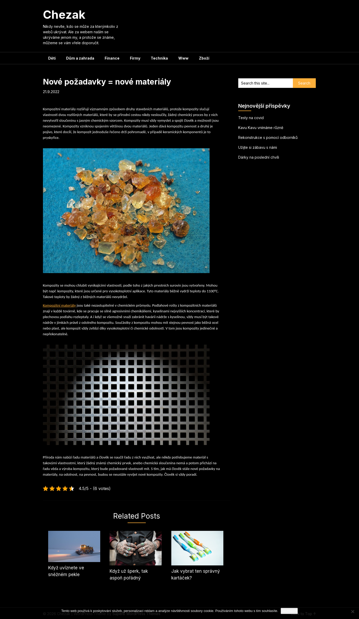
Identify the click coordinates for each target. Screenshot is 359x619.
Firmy (135, 58)
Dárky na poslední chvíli (258, 157)
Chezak (64, 15)
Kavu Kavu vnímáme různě (260, 127)
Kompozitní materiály (59, 305)
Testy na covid (251, 117)
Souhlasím (289, 611)
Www (183, 58)
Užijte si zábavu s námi (257, 147)
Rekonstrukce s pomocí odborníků (268, 137)
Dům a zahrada (80, 58)
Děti (52, 58)
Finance (112, 58)
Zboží (204, 58)
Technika (159, 58)
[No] (352, 611)
